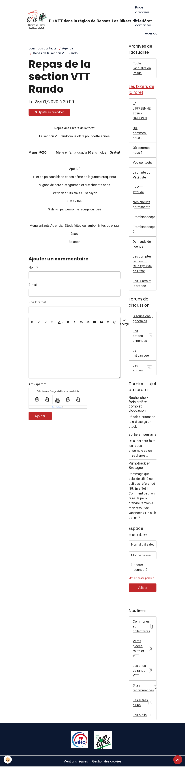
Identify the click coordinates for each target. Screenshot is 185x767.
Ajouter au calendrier (49, 112)
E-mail (33, 285)
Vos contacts (142, 162)
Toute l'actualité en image (142, 68)
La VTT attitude (138, 189)
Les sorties (142, 367)
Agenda (151, 33)
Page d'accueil (142, 9)
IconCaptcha (57, 407)
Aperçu (124, 322)
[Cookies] (8, 759)
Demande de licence (142, 244)
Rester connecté (140, 567)
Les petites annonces (142, 336)
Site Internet (37, 302)
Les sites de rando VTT (142, 670)
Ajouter (40, 416)
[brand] (78, 20)
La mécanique (143, 353)
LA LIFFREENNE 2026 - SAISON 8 (142, 111)
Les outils (142, 715)
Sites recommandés (144, 687)
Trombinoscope (144, 217)
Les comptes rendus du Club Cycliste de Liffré (142, 263)
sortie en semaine (142, 434)
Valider (142, 588)
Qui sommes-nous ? (140, 133)
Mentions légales (75, 761)
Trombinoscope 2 (144, 229)
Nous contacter (143, 22)
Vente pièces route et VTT (142, 648)
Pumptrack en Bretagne (139, 465)
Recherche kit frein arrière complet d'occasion (139, 404)
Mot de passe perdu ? (141, 578)
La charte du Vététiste (141, 175)
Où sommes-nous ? (142, 150)
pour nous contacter (43, 48)
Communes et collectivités (144, 626)
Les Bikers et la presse (142, 283)
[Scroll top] (177, 759)
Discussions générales (144, 318)
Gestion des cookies (107, 761)
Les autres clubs (142, 702)
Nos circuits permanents (141, 204)
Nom (32, 267)
